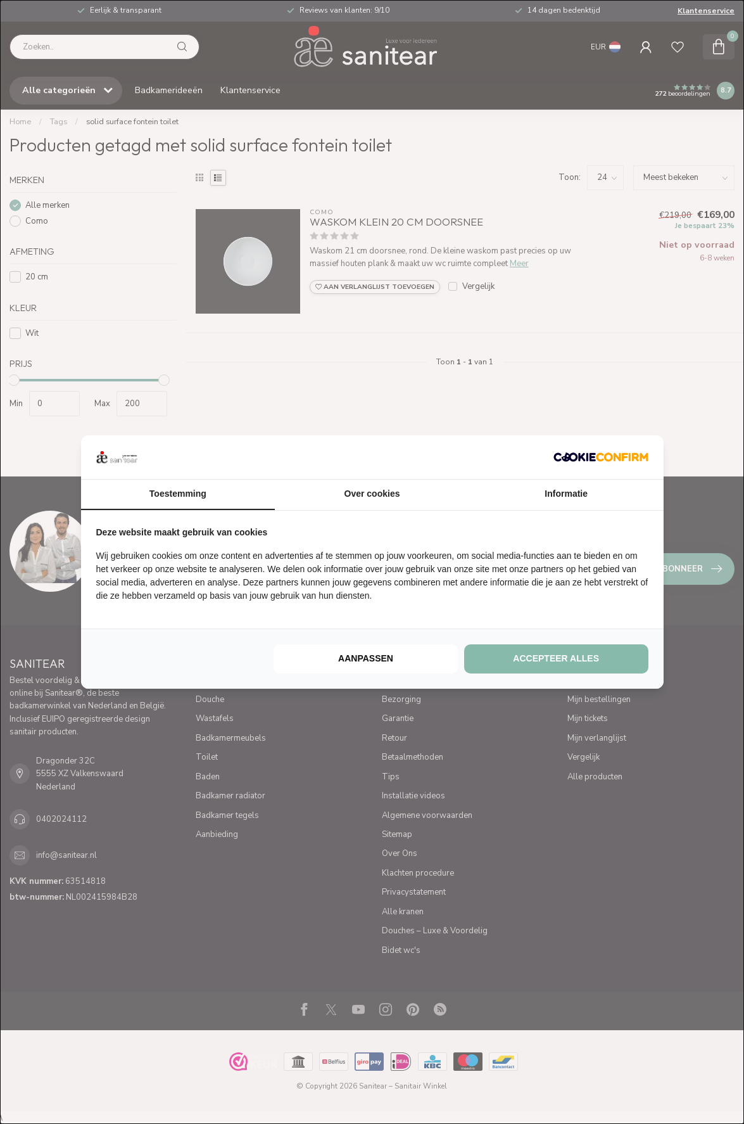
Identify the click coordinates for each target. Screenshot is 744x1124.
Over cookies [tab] (372, 494)
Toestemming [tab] (177, 494)
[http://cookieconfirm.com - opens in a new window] (600, 456)
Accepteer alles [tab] (556, 658)
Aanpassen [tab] (365, 658)
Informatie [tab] (566, 494)
